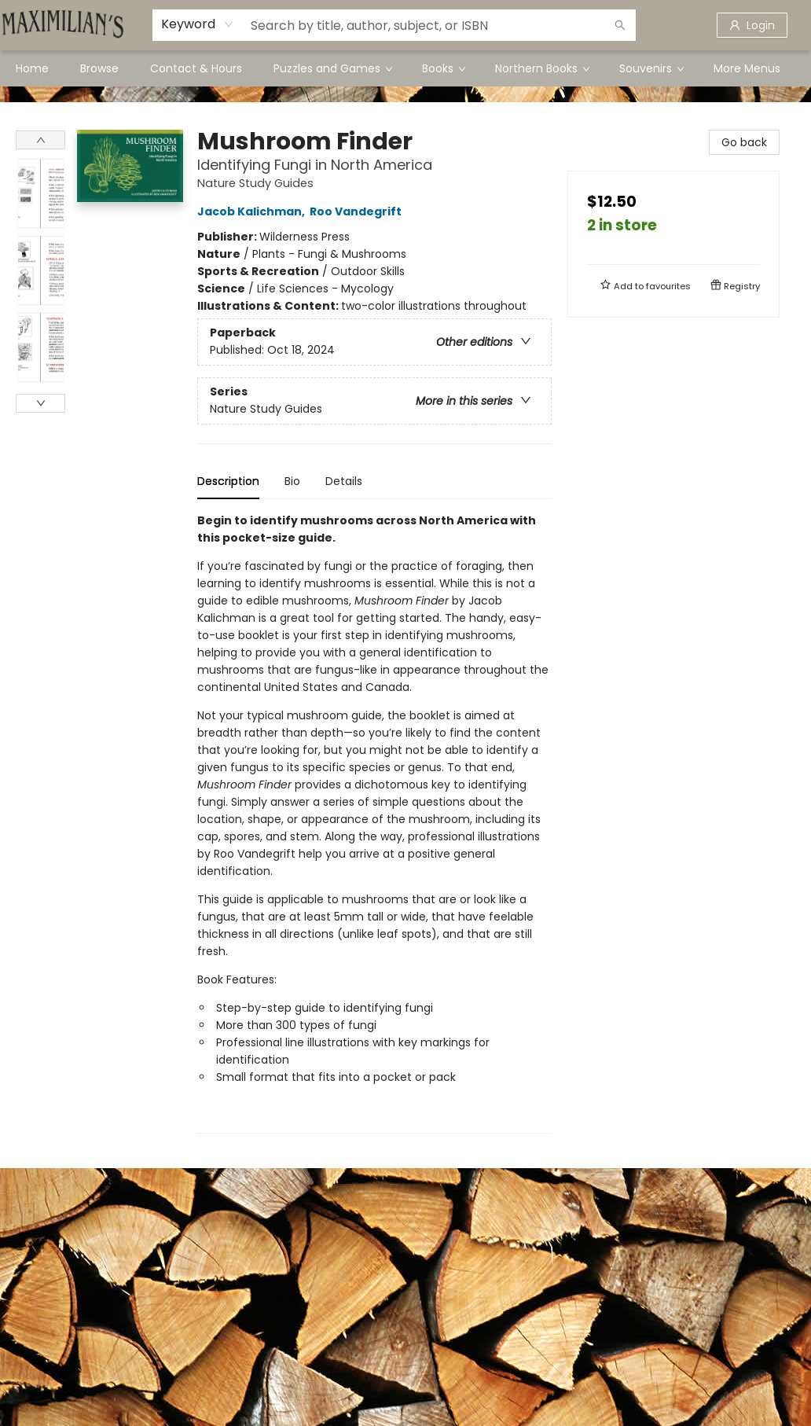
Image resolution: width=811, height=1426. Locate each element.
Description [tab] (228, 481)
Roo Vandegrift (358, 211)
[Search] (620, 25)
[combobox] (197, 24)
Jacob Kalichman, (253, 211)
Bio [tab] (292, 481)
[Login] (752, 25)
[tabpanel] (374, 823)
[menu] (405, 68)
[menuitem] (32, 68)
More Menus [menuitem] (747, 68)
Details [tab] (343, 481)
